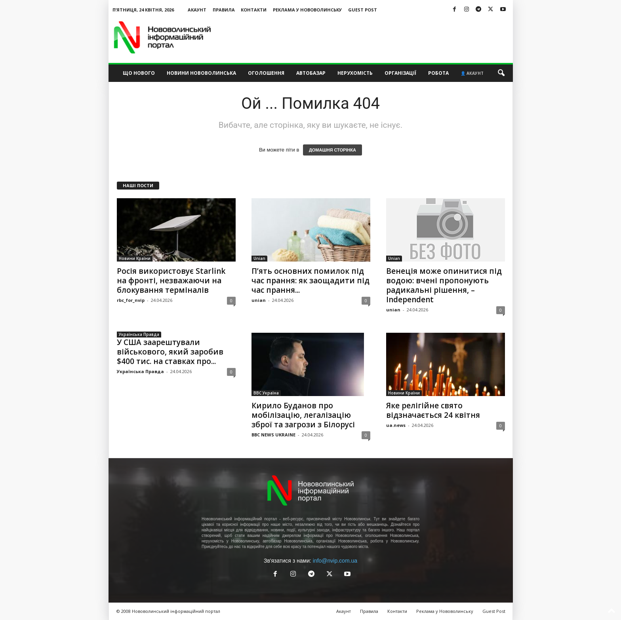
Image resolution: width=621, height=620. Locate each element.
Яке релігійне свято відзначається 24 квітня (433, 410)
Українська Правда (139, 334)
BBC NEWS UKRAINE (273, 435)
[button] (501, 73)
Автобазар (311, 73)
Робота (438, 73)
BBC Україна (266, 393)
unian (258, 300)
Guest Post (362, 10)
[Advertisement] (369, 37)
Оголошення (266, 73)
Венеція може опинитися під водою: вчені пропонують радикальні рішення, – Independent (444, 285)
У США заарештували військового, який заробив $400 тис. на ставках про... (170, 351)
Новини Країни (134, 258)
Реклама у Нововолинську (307, 10)
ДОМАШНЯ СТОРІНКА (332, 150)
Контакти (254, 10)
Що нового (139, 73)
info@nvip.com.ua (335, 560)
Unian (259, 258)
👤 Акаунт (472, 73)
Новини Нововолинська (201, 73)
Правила (224, 10)
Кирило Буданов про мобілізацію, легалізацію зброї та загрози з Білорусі (303, 415)
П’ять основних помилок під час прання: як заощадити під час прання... (310, 280)
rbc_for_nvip (131, 300)
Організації (400, 73)
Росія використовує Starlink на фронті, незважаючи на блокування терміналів (171, 280)
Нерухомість (355, 73)
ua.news (396, 425)
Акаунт (197, 10)
